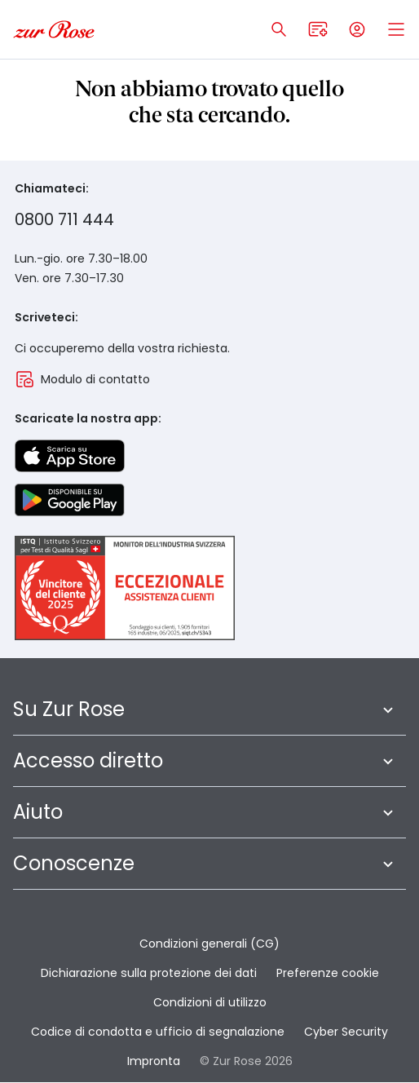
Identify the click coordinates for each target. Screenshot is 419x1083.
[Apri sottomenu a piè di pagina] (388, 709)
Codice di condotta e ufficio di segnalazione (157, 1031)
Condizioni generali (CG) (209, 943)
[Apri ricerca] (279, 29)
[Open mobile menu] (396, 29)
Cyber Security (346, 1031)
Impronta (153, 1061)
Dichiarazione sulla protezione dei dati (149, 973)
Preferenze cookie (327, 973)
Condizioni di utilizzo (210, 1002)
